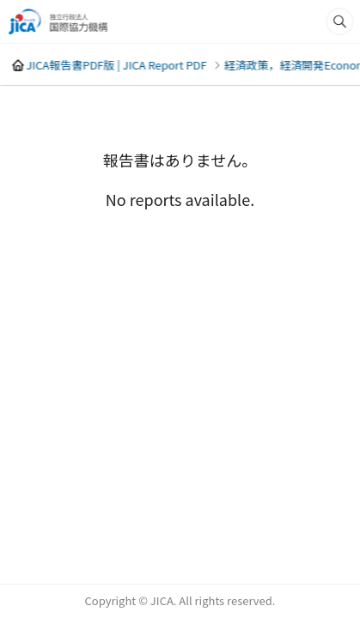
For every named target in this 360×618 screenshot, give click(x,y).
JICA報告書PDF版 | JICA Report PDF (116, 65)
